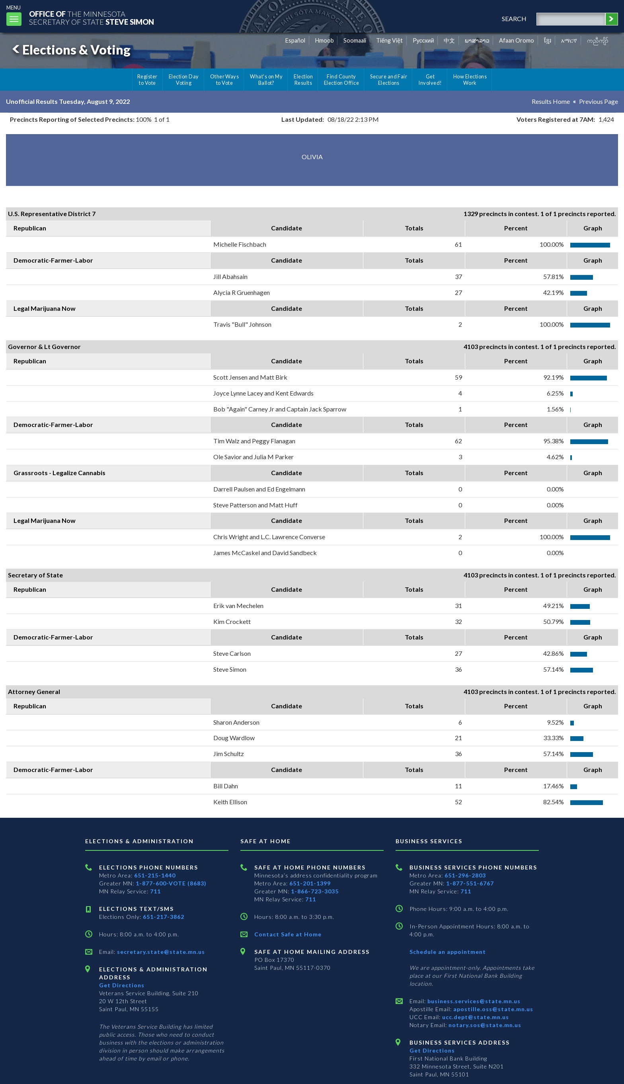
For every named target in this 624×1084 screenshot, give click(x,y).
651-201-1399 (310, 883)
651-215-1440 (155, 875)
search (514, 18)
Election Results (303, 79)
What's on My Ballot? (266, 79)
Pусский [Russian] (423, 40)
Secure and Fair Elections (388, 79)
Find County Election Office (341, 79)
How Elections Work (470, 79)
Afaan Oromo (516, 40)
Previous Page (598, 101)
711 (155, 891)
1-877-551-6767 (470, 883)
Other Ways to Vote (224, 79)
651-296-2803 (465, 875)
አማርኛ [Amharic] (569, 40)
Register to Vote (147, 79)
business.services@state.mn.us (473, 1001)
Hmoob (324, 40)
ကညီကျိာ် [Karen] (597, 40)
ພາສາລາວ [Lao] (477, 40)
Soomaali (354, 40)
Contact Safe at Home (288, 934)
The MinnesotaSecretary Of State (91, 18)
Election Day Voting (184, 79)
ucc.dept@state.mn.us (475, 1017)
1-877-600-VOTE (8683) (171, 883)
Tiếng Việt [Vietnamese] (389, 40)
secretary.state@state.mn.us (160, 951)
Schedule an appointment (448, 951)
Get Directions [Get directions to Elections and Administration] (121, 985)
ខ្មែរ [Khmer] (548, 40)
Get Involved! (430, 79)
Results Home (551, 101)
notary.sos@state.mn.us (484, 1025)
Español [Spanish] (295, 40)
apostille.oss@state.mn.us (492, 1009)
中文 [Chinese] (449, 40)
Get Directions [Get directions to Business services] (432, 1050)
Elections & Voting (70, 49)
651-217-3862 (163, 916)
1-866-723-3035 (315, 891)
